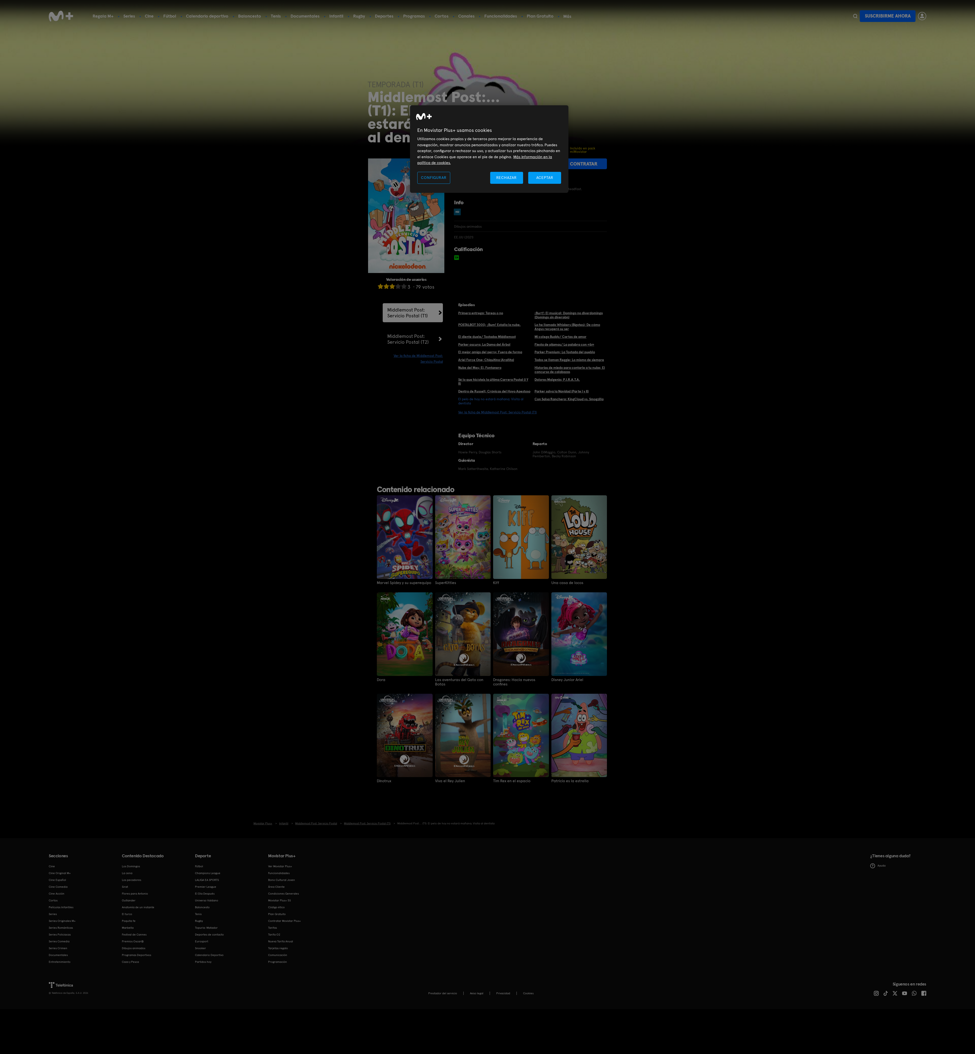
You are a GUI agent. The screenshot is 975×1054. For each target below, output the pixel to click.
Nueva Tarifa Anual (280, 941)
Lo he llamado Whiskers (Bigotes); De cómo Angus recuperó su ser (567, 327)
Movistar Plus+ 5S (279, 900)
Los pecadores (131, 880)
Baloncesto (249, 16)
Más (567, 16)
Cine (149, 16)
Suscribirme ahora (888, 16)
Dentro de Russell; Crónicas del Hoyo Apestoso (494, 391)
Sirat (125, 886)
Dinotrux (384, 781)
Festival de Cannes (134, 934)
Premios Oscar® (133, 941)
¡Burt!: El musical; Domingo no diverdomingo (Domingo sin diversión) (569, 315)
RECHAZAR (506, 177)
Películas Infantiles (61, 907)
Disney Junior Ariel (567, 680)
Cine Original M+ (60, 873)
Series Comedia (59, 941)
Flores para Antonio (135, 893)
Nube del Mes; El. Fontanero (479, 368)
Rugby (359, 16)
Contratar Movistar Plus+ (284, 921)
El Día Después (204, 893)
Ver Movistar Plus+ (280, 866)
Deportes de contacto (209, 934)
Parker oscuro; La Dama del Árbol (484, 344)
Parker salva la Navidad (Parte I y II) (562, 391)
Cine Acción (56, 893)
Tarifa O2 (274, 934)
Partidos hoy (203, 962)
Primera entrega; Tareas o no (480, 313)
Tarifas (272, 927)
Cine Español (57, 880)
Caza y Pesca (130, 962)
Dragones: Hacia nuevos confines (514, 682)
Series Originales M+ (62, 921)
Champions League (207, 873)
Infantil (336, 16)
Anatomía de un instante (138, 907)
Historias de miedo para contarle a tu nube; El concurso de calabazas (570, 370)
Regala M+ (103, 16)
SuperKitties (445, 583)
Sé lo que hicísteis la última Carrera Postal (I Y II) (493, 382)
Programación (277, 962)
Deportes (384, 16)
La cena (127, 873)
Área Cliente (276, 886)
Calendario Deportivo (209, 955)
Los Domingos (131, 866)
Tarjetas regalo (278, 948)
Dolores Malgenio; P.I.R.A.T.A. (557, 379)
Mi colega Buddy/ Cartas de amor (560, 337)
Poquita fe (129, 921)
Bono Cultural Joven (281, 880)
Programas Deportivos (136, 955)
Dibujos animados (133, 948)
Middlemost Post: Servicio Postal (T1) (407, 313)
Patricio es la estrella (570, 781)
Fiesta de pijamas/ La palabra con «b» (564, 344)
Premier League (205, 886)
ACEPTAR (544, 177)
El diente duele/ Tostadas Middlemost (487, 337)
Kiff (496, 583)
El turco (127, 914)
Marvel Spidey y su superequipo (404, 583)
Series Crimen (58, 948)
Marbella (128, 927)
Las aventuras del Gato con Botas (459, 682)
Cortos (441, 16)
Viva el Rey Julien (450, 781)
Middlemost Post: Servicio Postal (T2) (408, 339)
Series (129, 16)
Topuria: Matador (206, 927)
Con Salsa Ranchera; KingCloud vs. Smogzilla (569, 399)
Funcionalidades (500, 16)
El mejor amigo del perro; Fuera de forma (490, 352)
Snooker (200, 948)
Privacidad (503, 993)
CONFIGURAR (433, 177)
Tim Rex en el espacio (511, 781)
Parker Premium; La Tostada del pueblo (565, 352)
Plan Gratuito (540, 16)
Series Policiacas (60, 934)
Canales (466, 16)
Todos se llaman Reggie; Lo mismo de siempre (569, 360)
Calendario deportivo (207, 16)
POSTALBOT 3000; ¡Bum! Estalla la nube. (489, 325)
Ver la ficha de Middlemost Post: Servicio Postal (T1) (497, 412)
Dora (381, 680)
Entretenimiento (59, 962)
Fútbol (169, 16)
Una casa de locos (567, 583)
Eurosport (201, 941)
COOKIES (528, 993)
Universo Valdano (206, 900)
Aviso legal (476, 993)
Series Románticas (61, 927)
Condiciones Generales (283, 893)
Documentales (305, 16)
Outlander (129, 900)
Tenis (276, 16)
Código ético (276, 907)
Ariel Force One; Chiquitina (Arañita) (486, 360)
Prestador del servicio (442, 993)
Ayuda (878, 865)
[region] (489, 149)
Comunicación (277, 955)
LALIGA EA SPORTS (207, 880)
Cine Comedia (58, 886)
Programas (414, 16)
